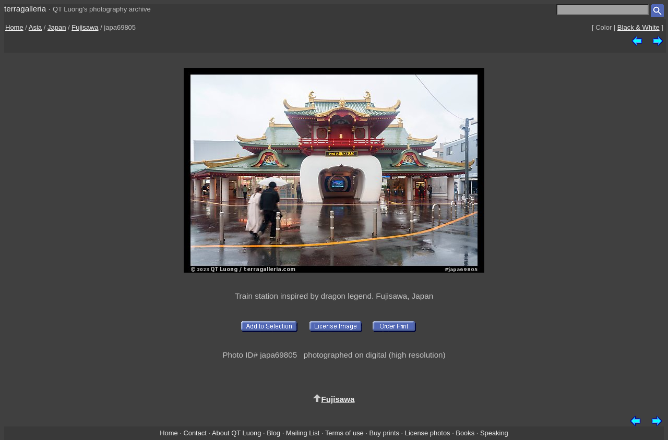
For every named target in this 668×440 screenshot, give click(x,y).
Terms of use (344, 433)
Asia (35, 27)
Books (465, 433)
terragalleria (25, 8)
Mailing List (303, 433)
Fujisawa (84, 27)
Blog (273, 433)
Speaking (494, 433)
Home (14, 27)
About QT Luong (236, 433)
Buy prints (384, 433)
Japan (56, 27)
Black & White (638, 27)
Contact (194, 433)
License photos (427, 433)
